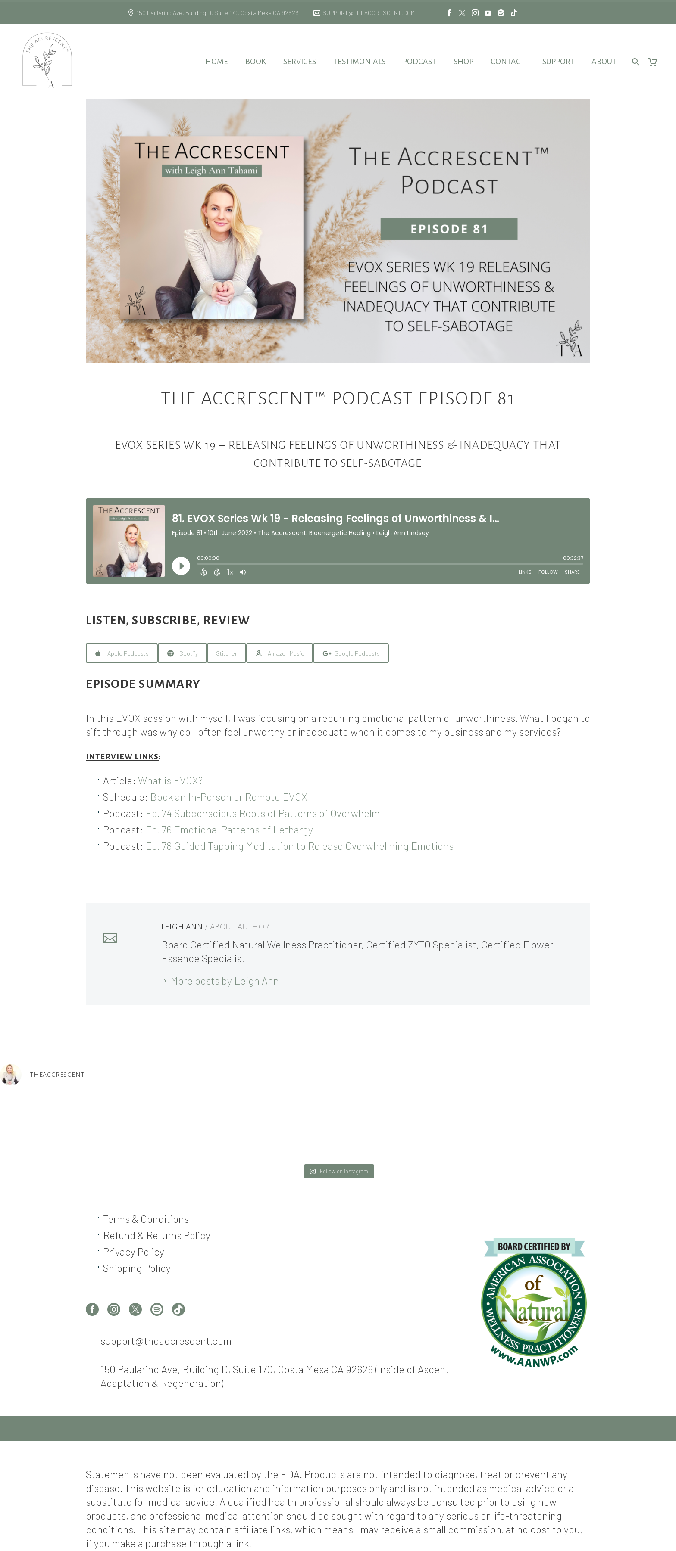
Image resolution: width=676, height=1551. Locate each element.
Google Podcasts (351, 653)
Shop (463, 61)
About (604, 61)
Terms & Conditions (146, 1218)
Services (299, 61)
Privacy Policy (133, 1251)
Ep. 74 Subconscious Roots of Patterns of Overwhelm (262, 813)
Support (558, 61)
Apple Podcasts (122, 653)
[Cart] (656, 61)
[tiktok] (178, 1309)
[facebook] (92, 1309)
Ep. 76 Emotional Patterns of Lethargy (229, 829)
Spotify (182, 653)
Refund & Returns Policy (156, 1235)
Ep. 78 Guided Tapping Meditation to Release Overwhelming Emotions (299, 845)
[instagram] (113, 1309)
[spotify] (156, 1309)
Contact (508, 61)
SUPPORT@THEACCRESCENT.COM (368, 12)
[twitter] (135, 1309)
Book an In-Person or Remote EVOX (228, 796)
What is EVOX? (170, 780)
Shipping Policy (137, 1268)
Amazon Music (280, 653)
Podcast (419, 61)
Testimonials (359, 61)
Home (216, 61)
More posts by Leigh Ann (224, 980)
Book (255, 61)
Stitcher (226, 653)
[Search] (634, 61)
